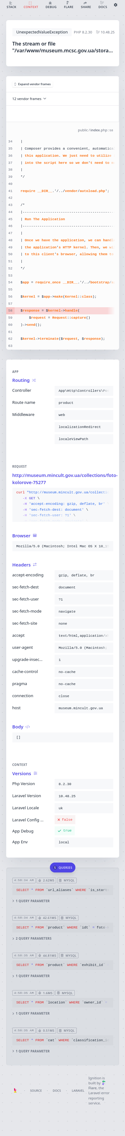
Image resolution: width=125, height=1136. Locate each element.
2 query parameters (31, 939)
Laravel (78, 1091)
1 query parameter (31, 901)
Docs (57, 1091)
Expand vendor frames (32, 84)
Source (36, 1091)
